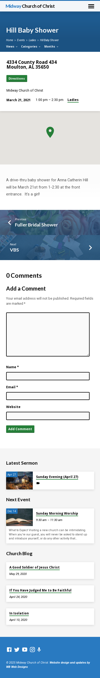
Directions (17, 78)
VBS (14, 250)
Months (51, 46)
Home (9, 40)
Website (13, 407)
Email (12, 387)
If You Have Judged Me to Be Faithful (40, 590)
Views (12, 46)
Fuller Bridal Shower (36, 225)
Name (12, 367)
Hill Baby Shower (49, 40)
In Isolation (19, 613)
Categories (31, 46)
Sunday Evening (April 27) (57, 477)
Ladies (32, 40)
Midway (30, 6)
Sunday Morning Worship (57, 513)
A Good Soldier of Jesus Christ (34, 567)
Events (21, 40)
